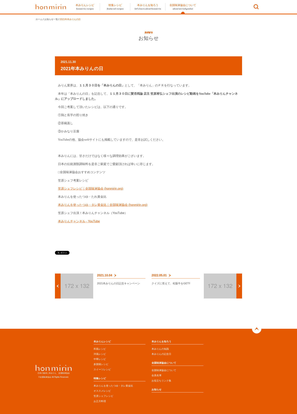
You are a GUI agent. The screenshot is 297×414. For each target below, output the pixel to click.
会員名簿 (156, 375)
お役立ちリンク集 (161, 380)
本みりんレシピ (102, 341)
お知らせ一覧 (51, 19)
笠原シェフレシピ (103, 396)
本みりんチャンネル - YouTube (79, 221)
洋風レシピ (100, 354)
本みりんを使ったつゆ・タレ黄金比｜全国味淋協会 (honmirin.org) (102, 204)
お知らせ (156, 389)
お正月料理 (100, 401)
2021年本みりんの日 (70, 19)
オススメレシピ (102, 390)
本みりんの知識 (160, 348)
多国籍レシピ (101, 364)
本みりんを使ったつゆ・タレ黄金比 (113, 385)
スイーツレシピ (102, 369)
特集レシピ (100, 378)
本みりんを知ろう (161, 341)
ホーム (39, 19)
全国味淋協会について (164, 362)
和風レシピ (100, 348)
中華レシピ (100, 359)
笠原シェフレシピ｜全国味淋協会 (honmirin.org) (90, 188)
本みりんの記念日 (161, 354)
